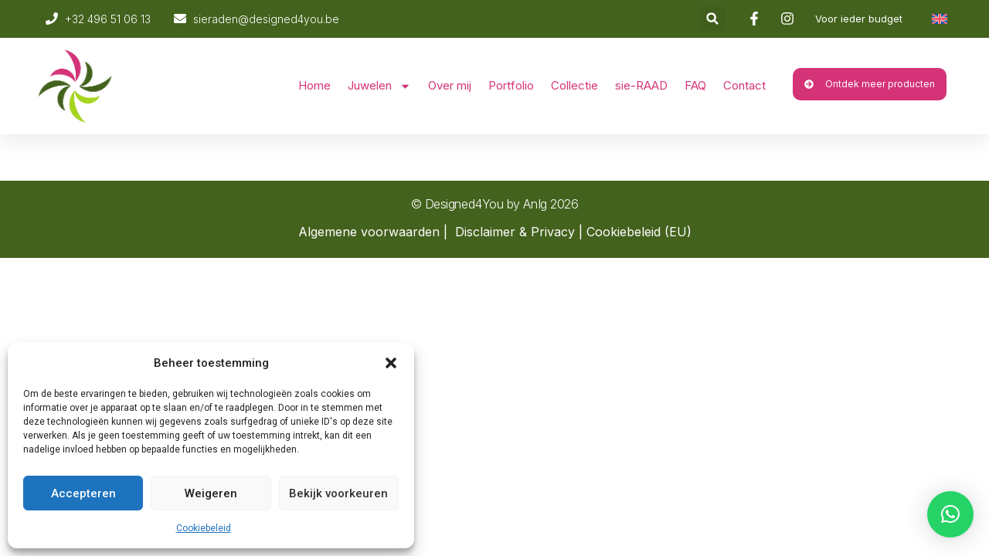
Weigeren (211, 493)
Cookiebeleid (203, 528)
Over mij (449, 85)
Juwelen (379, 86)
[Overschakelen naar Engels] (939, 18)
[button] (391, 363)
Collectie (574, 85)
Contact (744, 85)
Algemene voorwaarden (369, 231)
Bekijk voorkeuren (338, 493)
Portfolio (511, 85)
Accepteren (83, 493)
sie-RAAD (641, 85)
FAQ (695, 85)
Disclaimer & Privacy (515, 231)
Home (314, 85)
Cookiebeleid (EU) (639, 231)
